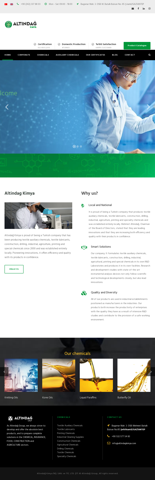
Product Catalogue (137, 45)
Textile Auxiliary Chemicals (70, 425)
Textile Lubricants (66, 429)
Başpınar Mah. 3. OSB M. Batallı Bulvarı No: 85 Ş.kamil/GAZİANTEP (112, 4)
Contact (130, 55)
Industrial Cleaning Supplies (70, 437)
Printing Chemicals (66, 433)
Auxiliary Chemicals (67, 55)
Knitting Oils (11, 397)
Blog (115, 55)
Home (8, 55)
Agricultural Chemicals (67, 445)
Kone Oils (47, 397)
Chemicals (43, 55)
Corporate (24, 55)
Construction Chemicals (68, 441)
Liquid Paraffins (88, 397)
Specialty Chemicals (66, 456)
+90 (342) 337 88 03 (30, 4)
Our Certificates (95, 55)
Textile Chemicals (65, 452)
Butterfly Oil (124, 397)
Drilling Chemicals (65, 449)
